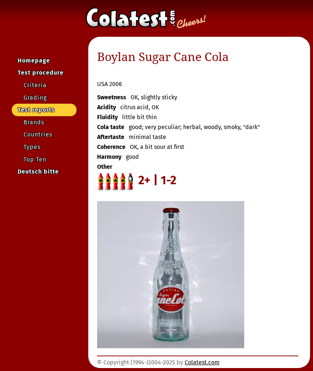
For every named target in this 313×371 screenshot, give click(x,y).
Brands (34, 122)
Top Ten (35, 159)
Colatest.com (202, 362)
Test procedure (41, 72)
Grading (35, 97)
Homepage (34, 60)
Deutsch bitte (38, 171)
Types (32, 146)
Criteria (35, 85)
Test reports (36, 109)
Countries (38, 134)
